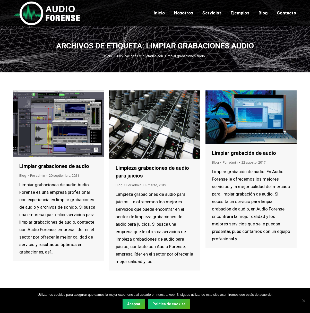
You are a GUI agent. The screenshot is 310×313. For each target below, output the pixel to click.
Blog (22, 175)
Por (37, 175)
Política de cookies (169, 304)
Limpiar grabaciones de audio (54, 166)
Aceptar (134, 304)
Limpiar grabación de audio (244, 153)
